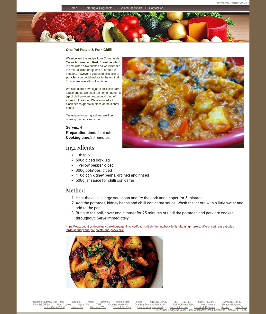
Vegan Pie (83, 304)
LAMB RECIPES (232, 302)
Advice (225, 307)
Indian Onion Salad (54, 307)
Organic (105, 302)
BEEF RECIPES (183, 302)
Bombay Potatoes (231, 304)
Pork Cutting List (179, 307)
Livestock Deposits (204, 307)
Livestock (76, 302)
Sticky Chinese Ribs (183, 304)
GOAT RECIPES (207, 302)
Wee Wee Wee (98, 307)
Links (139, 302)
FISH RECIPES (41, 304)
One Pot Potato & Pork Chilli (150, 304)
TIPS (98, 304)
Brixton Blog (122, 302)
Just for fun (77, 307)
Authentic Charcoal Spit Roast (48, 302)
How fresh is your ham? (150, 307)
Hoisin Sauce (208, 304)
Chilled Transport (131, 8)
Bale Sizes (241, 307)
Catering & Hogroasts (98, 8)
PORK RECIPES (158, 302)
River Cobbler (63, 304)
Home (73, 8)
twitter (91, 302)
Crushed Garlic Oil (118, 304)
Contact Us (156, 8)
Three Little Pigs (122, 307)
